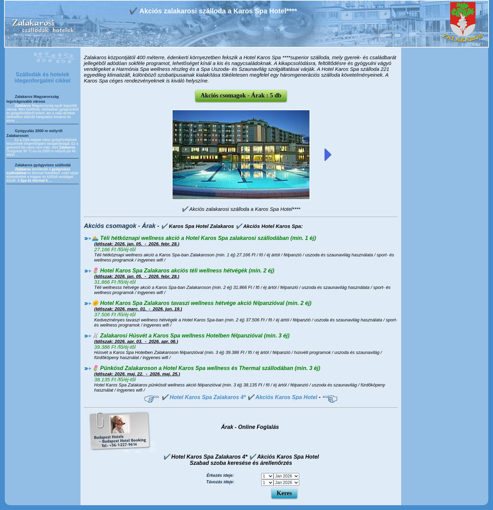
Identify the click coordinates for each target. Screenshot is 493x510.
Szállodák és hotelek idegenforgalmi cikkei (42, 78)
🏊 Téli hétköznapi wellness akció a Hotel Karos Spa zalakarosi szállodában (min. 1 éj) (204, 238)
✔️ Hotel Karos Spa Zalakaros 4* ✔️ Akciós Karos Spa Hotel (239, 397)
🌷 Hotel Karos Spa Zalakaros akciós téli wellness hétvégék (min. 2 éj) (183, 270)
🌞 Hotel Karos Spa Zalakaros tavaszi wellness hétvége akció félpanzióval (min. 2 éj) (202, 303)
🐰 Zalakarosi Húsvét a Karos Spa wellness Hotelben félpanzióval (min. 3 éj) (191, 336)
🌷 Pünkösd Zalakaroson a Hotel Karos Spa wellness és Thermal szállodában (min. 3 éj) (206, 368)
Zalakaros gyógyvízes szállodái (43, 165)
